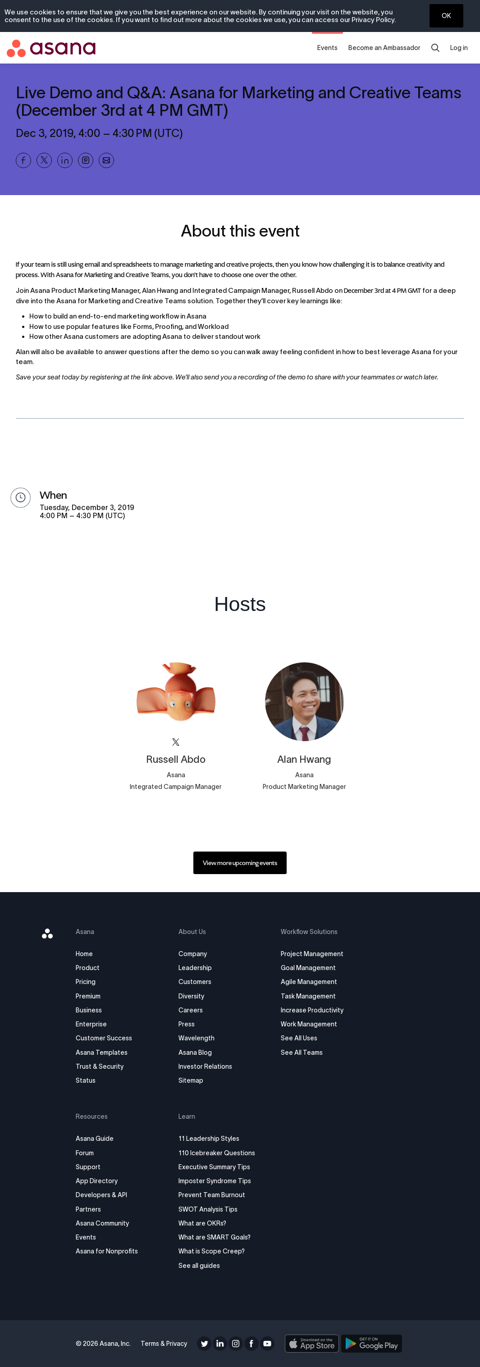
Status (86, 1080)
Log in (459, 47)
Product (89, 967)
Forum (86, 1153)
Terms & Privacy (164, 1343)
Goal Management (308, 967)
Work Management (309, 1024)
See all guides (199, 1265)
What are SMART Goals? (214, 1237)
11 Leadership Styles (208, 1138)
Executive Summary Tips (214, 1167)
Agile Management (309, 981)
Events (327, 47)
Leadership (195, 967)
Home (85, 953)
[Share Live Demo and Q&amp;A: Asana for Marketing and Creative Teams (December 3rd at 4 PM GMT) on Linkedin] (65, 160)
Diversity (191, 996)
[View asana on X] (176, 742)
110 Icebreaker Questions (216, 1153)
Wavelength (196, 1038)
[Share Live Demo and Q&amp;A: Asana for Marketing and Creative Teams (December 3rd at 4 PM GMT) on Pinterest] (85, 160)
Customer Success (105, 1038)
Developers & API (102, 1194)
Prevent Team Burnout (211, 1194)
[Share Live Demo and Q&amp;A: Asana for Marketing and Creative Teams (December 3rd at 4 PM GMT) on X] (44, 160)
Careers (190, 1010)
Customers (194, 981)
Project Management (312, 953)
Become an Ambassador (384, 47)
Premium (89, 996)
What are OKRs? (202, 1223)
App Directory (98, 1181)
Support (89, 1167)
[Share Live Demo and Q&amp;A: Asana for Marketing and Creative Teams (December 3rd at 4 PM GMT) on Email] (106, 160)
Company (192, 953)
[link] (240, 863)
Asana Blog (195, 1052)
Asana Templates (102, 1052)
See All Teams (302, 1052)
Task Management (308, 996)
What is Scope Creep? (211, 1251)
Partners (89, 1209)
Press (186, 1024)
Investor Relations (205, 1066)
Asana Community (103, 1223)
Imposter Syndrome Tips (214, 1181)
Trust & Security (100, 1066)
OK (446, 15)
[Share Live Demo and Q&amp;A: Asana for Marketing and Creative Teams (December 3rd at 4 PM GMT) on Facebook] (23, 160)
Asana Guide (95, 1138)
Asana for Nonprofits (108, 1251)
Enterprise (92, 1024)
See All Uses (299, 1038)
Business (90, 1010)
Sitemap (190, 1080)
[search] (435, 48)
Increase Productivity (312, 1010)
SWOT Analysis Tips (208, 1209)
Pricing (86, 981)
